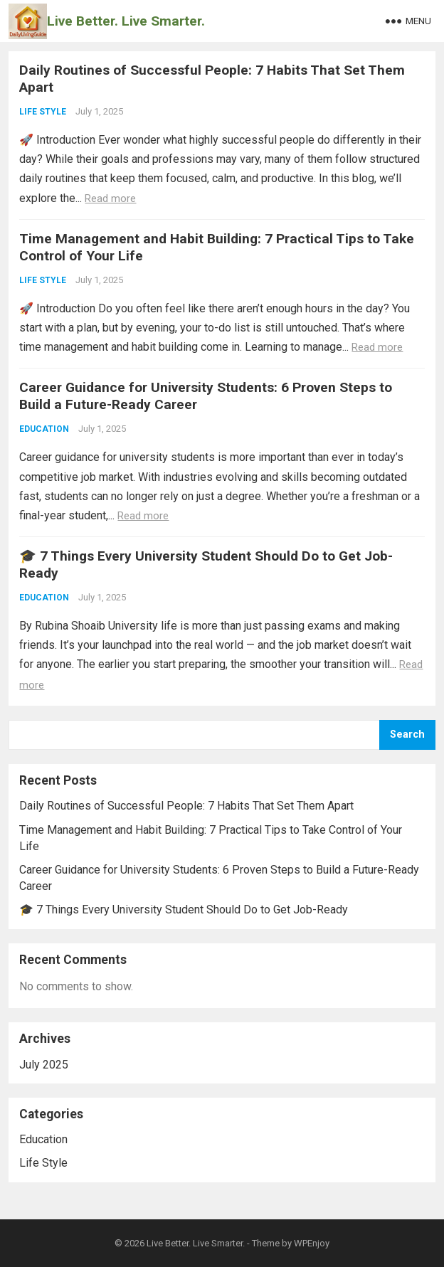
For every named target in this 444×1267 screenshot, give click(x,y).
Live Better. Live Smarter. (126, 21)
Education (44, 429)
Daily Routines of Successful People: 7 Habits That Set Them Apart (186, 805)
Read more (110, 198)
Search (407, 734)
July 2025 (43, 1064)
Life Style (42, 112)
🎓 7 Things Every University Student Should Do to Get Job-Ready (183, 909)
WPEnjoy (311, 1243)
